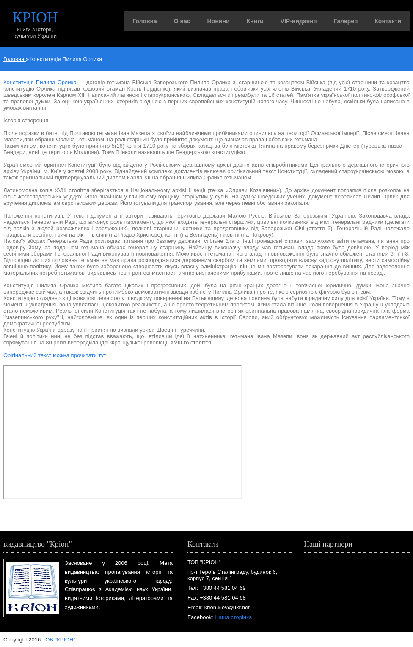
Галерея (346, 21)
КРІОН (35, 17)
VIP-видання (299, 21)
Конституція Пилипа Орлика (40, 82)
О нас (182, 21)
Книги (255, 21)
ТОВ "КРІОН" (58, 639)
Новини (218, 21)
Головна (144, 21)
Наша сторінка (233, 617)
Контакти (387, 21)
